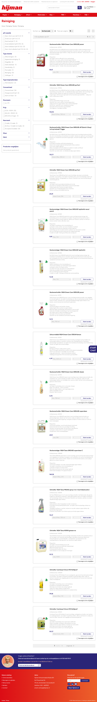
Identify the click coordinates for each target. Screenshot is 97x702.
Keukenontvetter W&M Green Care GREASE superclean (68, 411)
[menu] (48, 15)
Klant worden (87, 72)
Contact (5, 688)
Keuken (15, 26)
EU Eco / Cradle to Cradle (15, 126)
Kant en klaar (11, 95)
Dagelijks (9, 62)
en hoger (12, 116)
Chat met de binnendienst (26, 665)
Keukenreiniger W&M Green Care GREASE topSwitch (67, 250)
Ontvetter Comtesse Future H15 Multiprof (64, 570)
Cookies (3, 700)
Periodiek (9, 70)
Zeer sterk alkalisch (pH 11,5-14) (17, 49)
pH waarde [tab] (7, 33)
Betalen (5, 685)
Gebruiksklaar (11, 65)
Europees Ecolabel (13, 129)
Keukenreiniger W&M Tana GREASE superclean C (66, 450)
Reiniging (9, 26)
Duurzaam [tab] (6, 100)
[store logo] (12, 8)
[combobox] (64, 7)
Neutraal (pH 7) (11, 41)
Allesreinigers (11, 57)
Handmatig (10, 67)
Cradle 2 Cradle (11, 123)
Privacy (7, 700)
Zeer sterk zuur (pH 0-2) (14, 36)
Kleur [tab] (5, 133)
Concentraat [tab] (7, 87)
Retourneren (6, 683)
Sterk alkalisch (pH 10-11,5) (15, 46)
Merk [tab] (5, 137)
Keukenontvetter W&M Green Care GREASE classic (67, 372)
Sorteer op (36, 31)
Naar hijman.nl (74, 688)
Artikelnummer (54, 47)
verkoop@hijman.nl (44, 688)
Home (4, 26)
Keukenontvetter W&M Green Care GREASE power (67, 44)
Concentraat (11, 90)
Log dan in (90, 74)
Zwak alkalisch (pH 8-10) (14, 44)
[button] (71, 76)
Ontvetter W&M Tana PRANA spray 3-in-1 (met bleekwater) (69, 490)
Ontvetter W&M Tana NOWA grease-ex (63, 530)
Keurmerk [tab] (6, 120)
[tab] (15, 675)
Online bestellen (7, 677)
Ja (7, 103)
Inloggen (93, 1)
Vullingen (9, 75)
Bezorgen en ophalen (9, 680)
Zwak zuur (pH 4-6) (13, 39)
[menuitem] (5, 15)
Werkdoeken (11, 83)
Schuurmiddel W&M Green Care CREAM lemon (65, 334)
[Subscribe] (84, 680)
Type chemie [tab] (7, 54)
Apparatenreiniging (13, 59)
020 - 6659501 (44, 685)
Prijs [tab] (4, 107)
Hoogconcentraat (12, 93)
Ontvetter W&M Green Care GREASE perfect (65, 85)
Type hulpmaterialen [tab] (10, 80)
